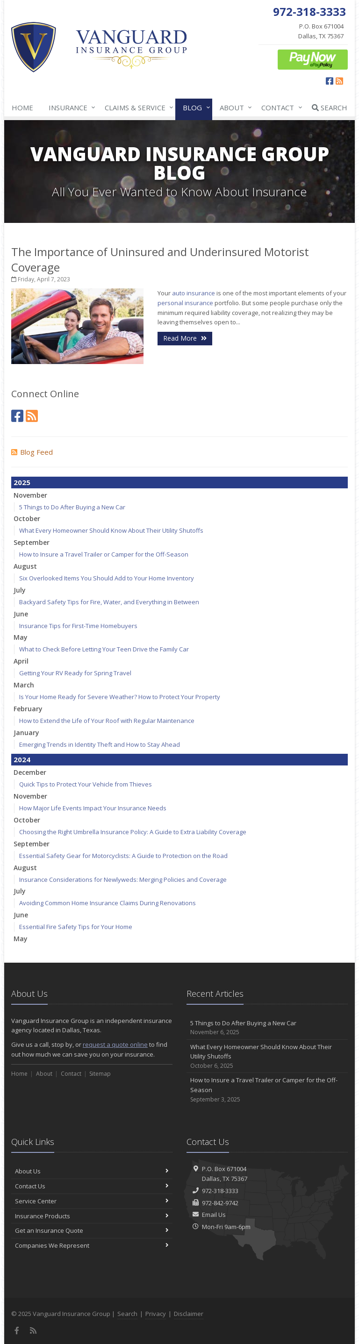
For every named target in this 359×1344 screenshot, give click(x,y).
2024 (22, 759)
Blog (194, 107)
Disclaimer (188, 1313)
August (25, 566)
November (30, 495)
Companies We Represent (92, 1245)
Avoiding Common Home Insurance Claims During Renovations (107, 903)
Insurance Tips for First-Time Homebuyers (78, 626)
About (234, 107)
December (30, 772)
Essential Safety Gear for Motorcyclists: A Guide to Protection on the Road (123, 855)
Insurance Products (92, 1216)
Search (329, 107)
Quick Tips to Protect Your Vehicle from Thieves (85, 784)
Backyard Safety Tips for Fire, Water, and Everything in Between (109, 602)
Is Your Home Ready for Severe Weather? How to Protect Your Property (119, 697)
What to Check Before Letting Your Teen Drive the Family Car (104, 649)
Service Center (92, 1201)
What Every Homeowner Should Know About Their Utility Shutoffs (111, 530)
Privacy (155, 1313)
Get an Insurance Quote (92, 1230)
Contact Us (92, 1186)
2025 (22, 482)
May (21, 637)
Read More (185, 338)
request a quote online (115, 1044)
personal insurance (185, 303)
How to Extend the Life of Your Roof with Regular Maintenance (106, 720)
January (26, 732)
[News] (32, 415)
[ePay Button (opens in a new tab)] (313, 59)
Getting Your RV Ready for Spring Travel (75, 673)
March (24, 684)
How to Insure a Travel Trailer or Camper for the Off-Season (103, 554)
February (28, 708)
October (27, 518)
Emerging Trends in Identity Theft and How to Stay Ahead (99, 744)
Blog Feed (32, 452)
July (20, 590)
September (32, 542)
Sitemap (100, 1074)
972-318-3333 (220, 1191)
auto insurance (193, 293)
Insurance (70, 107)
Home (22, 107)
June (21, 613)
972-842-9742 (220, 1203)
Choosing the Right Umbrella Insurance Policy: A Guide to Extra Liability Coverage (132, 832)
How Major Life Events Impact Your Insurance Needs (92, 808)
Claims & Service (137, 107)
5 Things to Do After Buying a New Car (72, 507)
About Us (92, 1171)
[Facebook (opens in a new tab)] (329, 80)
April (21, 661)
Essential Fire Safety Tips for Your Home (75, 926)
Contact (279, 107)
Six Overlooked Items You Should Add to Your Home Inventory (106, 578)
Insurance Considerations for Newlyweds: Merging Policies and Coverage (123, 879)
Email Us (214, 1214)
